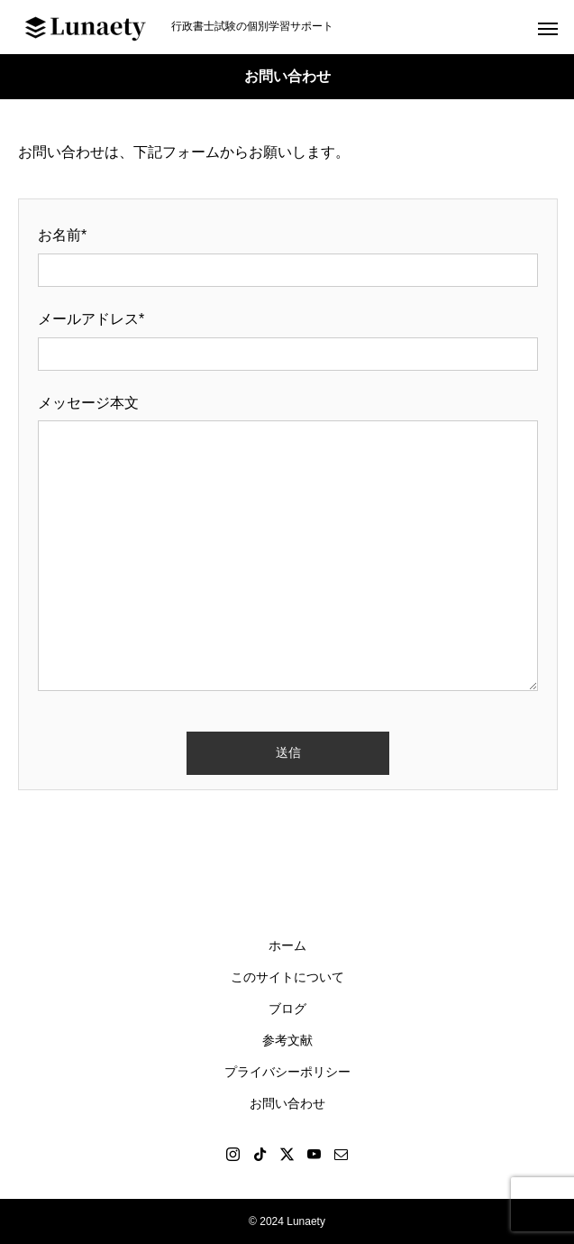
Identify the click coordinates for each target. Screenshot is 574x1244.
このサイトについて (287, 977)
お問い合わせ (287, 1103)
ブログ (287, 1008)
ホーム (287, 945)
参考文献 (287, 1040)
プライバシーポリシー (287, 1071)
